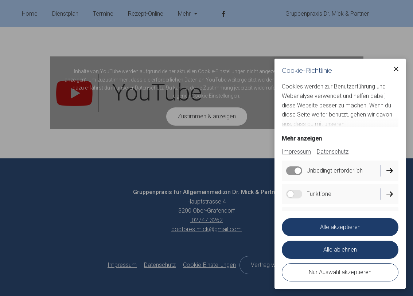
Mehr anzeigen (302, 138)
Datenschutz (332, 151)
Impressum (296, 151)
